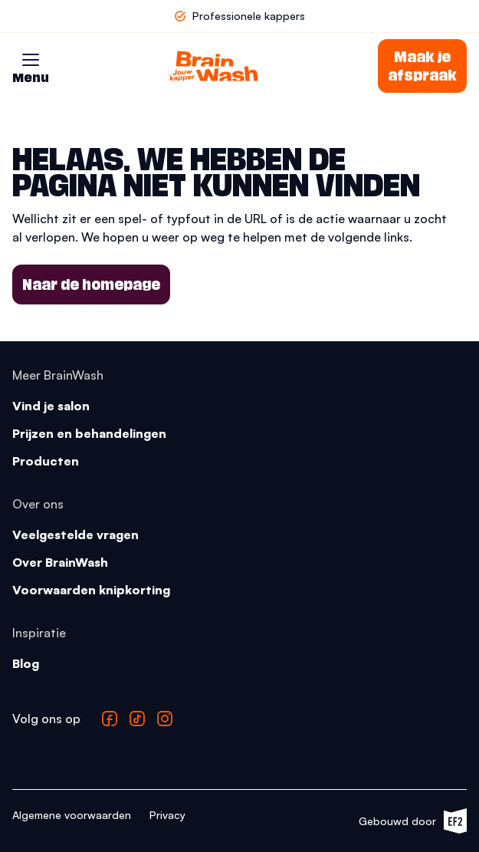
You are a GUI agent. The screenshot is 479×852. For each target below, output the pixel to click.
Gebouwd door (413, 821)
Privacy (167, 814)
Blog (25, 663)
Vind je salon (51, 405)
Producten (45, 461)
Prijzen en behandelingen (89, 433)
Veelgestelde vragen (75, 534)
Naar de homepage (91, 284)
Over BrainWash (60, 562)
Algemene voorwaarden (71, 814)
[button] (30, 59)
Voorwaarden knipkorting (91, 589)
